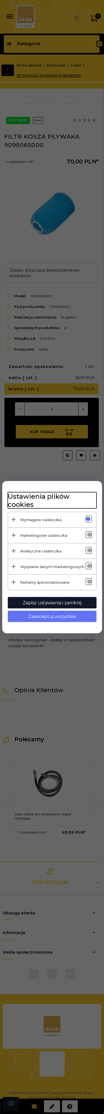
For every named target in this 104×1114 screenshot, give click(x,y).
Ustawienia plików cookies (39, 500)
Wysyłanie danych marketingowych (52, 566)
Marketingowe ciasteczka (43, 535)
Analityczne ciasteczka (40, 550)
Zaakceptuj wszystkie (52, 616)
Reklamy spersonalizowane (45, 582)
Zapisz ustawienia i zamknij (52, 602)
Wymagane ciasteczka (41, 519)
